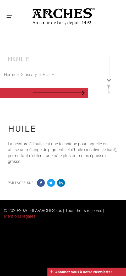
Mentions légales (19, 216)
